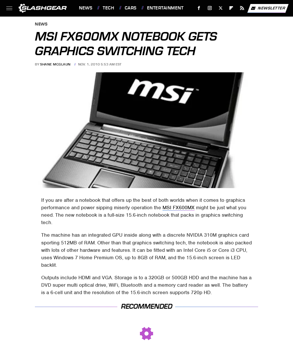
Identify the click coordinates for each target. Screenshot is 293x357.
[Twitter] (220, 8)
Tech (108, 8)
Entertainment (165, 8)
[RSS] (242, 8)
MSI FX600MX (179, 207)
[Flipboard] (231, 8)
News (85, 8)
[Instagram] (210, 8)
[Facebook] (199, 8)
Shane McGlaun (55, 64)
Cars (130, 8)
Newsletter (268, 8)
